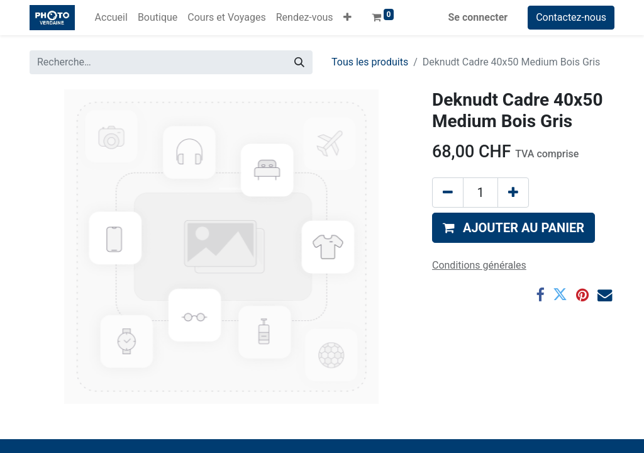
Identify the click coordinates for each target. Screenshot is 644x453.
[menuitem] (111, 17)
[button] (347, 17)
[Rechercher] (299, 62)
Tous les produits (369, 62)
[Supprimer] (448, 192)
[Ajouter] (513, 192)
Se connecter (478, 17)
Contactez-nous (571, 17)
